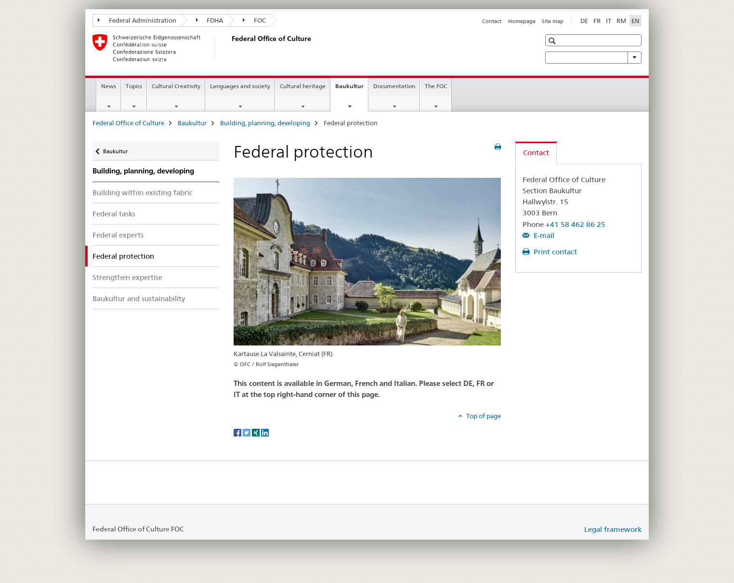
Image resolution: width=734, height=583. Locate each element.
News (108, 86)
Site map (553, 21)
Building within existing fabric (142, 192)
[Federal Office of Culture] (229, 47)
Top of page (483, 416)
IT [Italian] (608, 21)
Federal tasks (113, 213)
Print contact (554, 251)
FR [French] (597, 21)
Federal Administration (137, 20)
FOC (254, 20)
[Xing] (256, 432)
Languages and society (240, 86)
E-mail (543, 235)
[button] (553, 41)
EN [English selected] (635, 21)
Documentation (394, 86)
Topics (134, 86)
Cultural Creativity (176, 86)
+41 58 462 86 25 (575, 224)
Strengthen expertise (127, 277)
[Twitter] (247, 432)
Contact (491, 21)
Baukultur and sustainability (138, 298)
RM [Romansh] (621, 21)
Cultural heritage (303, 86)
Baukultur (351, 89)
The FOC (436, 86)
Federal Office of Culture (128, 123)
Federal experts (118, 234)
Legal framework (613, 529)
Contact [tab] (536, 152)
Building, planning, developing (265, 123)
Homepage (522, 21)
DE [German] (584, 21)
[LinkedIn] (265, 432)
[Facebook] (238, 432)
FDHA (209, 20)
